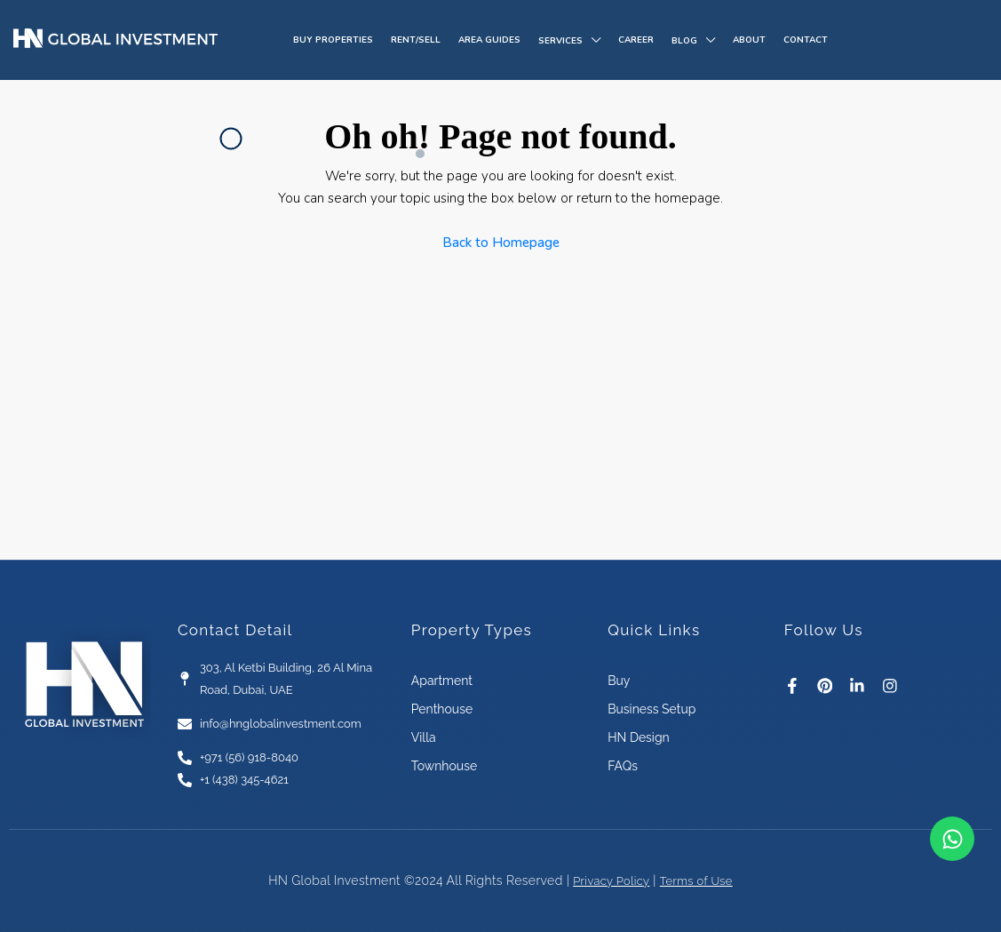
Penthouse (442, 708)
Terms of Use (699, 879)
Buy (619, 680)
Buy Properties (333, 40)
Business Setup (651, 708)
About (749, 40)
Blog (684, 41)
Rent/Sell (416, 40)
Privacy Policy (608, 879)
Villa (423, 736)
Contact (805, 40)
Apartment (442, 680)
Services (560, 41)
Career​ (636, 40)
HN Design (639, 736)
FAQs (623, 765)
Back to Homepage (501, 242)
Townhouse (444, 765)
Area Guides (489, 40)
